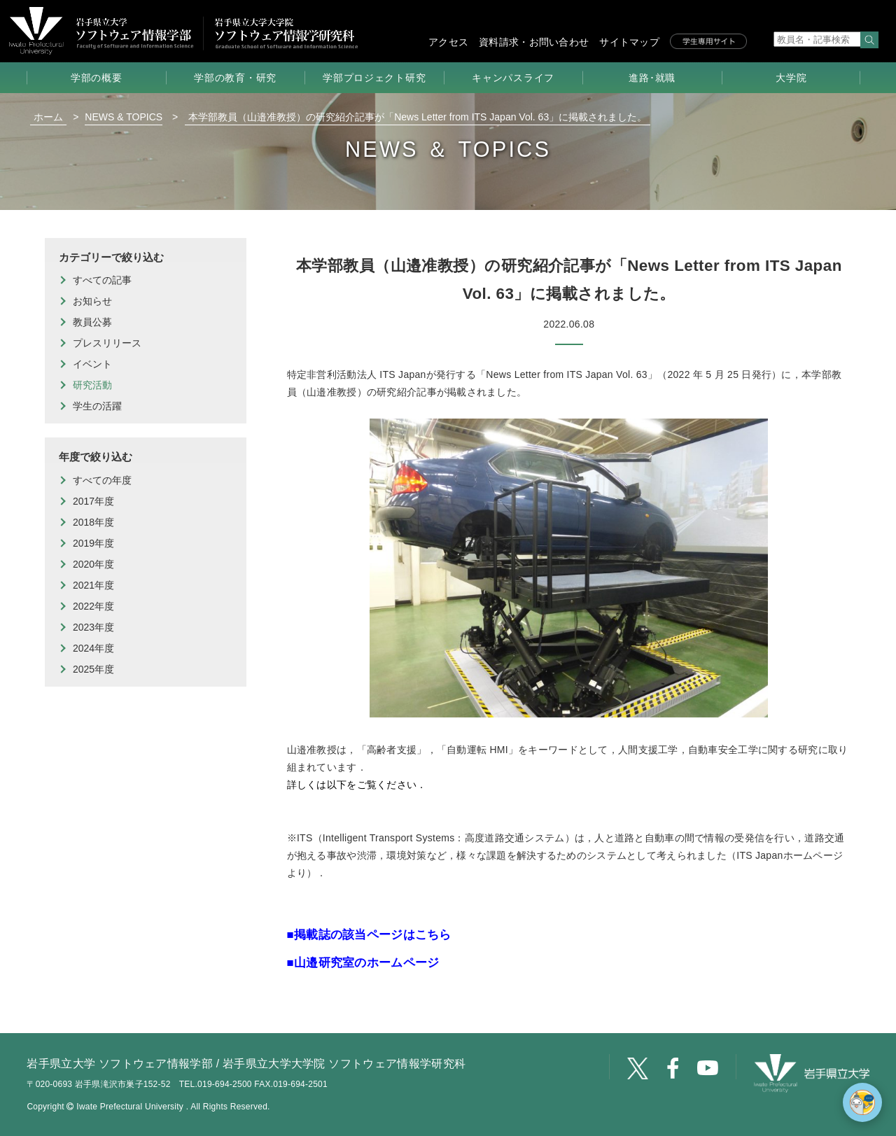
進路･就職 (652, 77)
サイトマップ (629, 42)
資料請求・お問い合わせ (534, 42)
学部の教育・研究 (235, 77)
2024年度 (93, 648)
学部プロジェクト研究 (374, 77)
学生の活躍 (97, 406)
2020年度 (93, 564)
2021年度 (93, 585)
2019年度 (93, 543)
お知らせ (92, 301)
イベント (92, 364)
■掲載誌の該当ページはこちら (369, 934)
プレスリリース (107, 343)
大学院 (791, 77)
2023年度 (93, 627)
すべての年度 (102, 480)
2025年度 (93, 669)
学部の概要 (96, 77)
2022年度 (93, 606)
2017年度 (93, 501)
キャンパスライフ (513, 77)
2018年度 (93, 522)
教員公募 (92, 322)
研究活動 (92, 385)
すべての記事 (102, 280)
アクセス (448, 42)
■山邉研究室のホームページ (363, 962)
